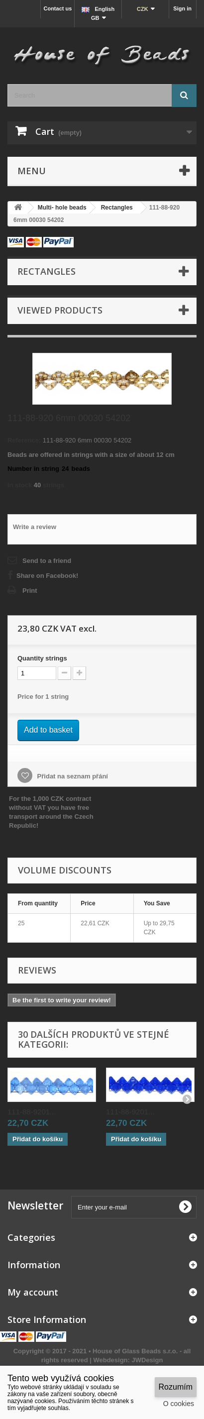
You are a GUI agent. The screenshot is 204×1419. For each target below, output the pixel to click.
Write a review (34, 527)
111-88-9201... (31, 1111)
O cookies (178, 1404)
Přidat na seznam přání (71, 776)
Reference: (24, 440)
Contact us (57, 8)
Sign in (182, 8)
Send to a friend (46, 560)
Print (29, 590)
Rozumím (176, 1387)
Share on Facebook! (47, 575)
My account (32, 1292)
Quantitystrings (42, 658)
